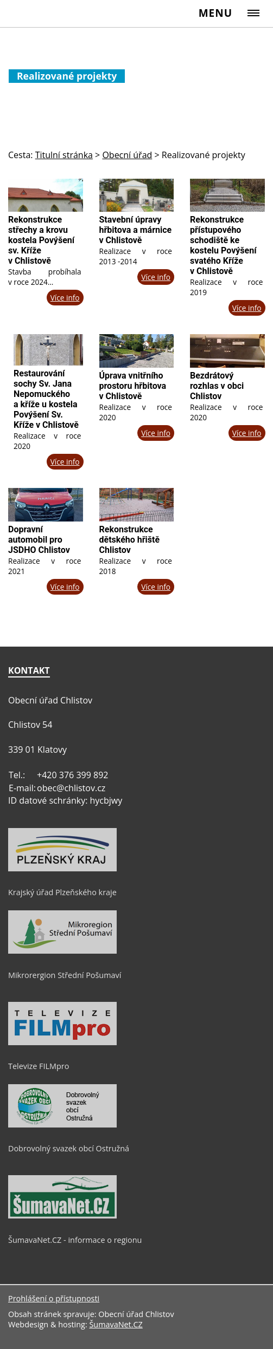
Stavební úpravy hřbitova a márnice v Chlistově (135, 229)
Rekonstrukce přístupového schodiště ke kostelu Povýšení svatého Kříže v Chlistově (223, 245)
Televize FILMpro (38, 1066)
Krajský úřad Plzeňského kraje (62, 892)
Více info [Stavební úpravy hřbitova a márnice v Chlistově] (155, 277)
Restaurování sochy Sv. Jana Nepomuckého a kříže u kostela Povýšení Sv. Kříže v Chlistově (46, 399)
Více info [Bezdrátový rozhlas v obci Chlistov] (247, 433)
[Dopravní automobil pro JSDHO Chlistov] (45, 505)
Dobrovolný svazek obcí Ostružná (68, 1148)
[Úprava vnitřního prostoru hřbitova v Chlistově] (136, 351)
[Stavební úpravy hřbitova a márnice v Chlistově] (136, 195)
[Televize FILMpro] (62, 1042)
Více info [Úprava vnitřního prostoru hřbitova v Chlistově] (155, 433)
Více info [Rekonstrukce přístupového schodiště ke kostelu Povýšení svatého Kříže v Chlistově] (247, 308)
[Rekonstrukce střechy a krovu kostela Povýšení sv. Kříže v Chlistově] (45, 195)
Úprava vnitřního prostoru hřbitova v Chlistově (133, 385)
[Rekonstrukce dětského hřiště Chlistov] (136, 505)
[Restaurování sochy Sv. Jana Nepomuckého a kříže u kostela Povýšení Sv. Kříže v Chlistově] (48, 349)
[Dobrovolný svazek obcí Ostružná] (62, 1125)
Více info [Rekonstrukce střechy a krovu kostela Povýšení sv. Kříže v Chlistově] (65, 297)
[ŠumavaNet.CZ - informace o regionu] (62, 1216)
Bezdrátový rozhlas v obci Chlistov (217, 385)
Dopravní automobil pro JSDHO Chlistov (39, 539)
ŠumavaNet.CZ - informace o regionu (75, 1240)
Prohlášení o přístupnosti (53, 1298)
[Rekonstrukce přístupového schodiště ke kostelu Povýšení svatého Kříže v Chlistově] (227, 195)
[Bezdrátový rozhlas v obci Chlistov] (227, 351)
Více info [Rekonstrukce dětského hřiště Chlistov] (155, 587)
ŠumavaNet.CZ (115, 1324)
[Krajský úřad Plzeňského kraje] (62, 869)
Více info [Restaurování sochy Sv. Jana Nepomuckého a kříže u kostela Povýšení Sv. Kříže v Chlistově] (65, 462)
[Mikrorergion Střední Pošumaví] (62, 951)
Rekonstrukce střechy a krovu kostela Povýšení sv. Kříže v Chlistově (41, 240)
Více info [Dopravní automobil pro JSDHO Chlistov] (65, 587)
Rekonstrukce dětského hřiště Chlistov (129, 539)
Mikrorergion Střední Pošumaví (64, 975)
